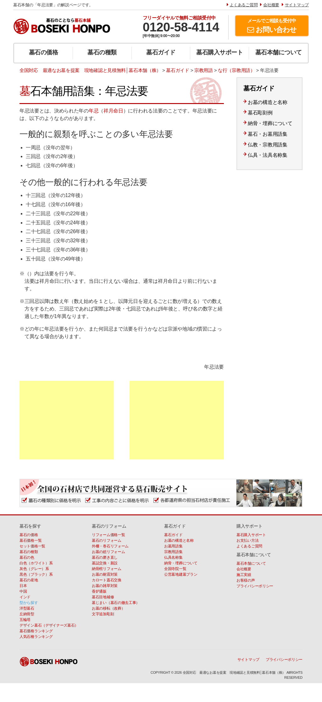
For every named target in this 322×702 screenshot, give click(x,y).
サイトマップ (248, 659)
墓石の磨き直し (105, 557)
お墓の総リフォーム (108, 552)
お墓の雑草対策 (105, 586)
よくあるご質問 (249, 546)
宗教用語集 (173, 552)
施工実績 (243, 575)
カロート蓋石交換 (106, 580)
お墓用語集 (173, 546)
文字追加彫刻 (103, 614)
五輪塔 (25, 619)
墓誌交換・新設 (105, 563)
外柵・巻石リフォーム (110, 546)
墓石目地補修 (103, 597)
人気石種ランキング (36, 636)
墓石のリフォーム (106, 540)
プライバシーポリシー (254, 586)
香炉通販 (99, 591)
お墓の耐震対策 (105, 574)
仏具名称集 (173, 557)
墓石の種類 (102, 52)
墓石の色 (26, 557)
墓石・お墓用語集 (267, 134)
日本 (23, 586)
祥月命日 (113, 110)
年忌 (93, 110)
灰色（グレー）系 (34, 569)
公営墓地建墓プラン (180, 574)
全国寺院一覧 (175, 569)
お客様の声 (245, 580)
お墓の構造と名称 (267, 102)
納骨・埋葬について (270, 123)
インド (25, 597)
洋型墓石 (26, 608)
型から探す (28, 603)
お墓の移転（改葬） (108, 608)
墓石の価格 (43, 52)
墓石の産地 (28, 580)
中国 (23, 591)
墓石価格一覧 (30, 540)
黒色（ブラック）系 (36, 574)
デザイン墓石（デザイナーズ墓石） (48, 625)
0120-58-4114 (181, 27)
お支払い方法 (247, 540)
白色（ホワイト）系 (36, 563)
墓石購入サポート (219, 52)
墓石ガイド (160, 52)
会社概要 (243, 569)
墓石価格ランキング (36, 631)
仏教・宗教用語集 (267, 144)
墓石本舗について (278, 52)
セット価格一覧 (32, 546)
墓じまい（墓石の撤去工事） (116, 603)
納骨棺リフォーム (106, 569)
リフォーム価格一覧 (108, 535)
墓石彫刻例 (260, 112)
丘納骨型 (26, 614)
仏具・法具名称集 (267, 155)
